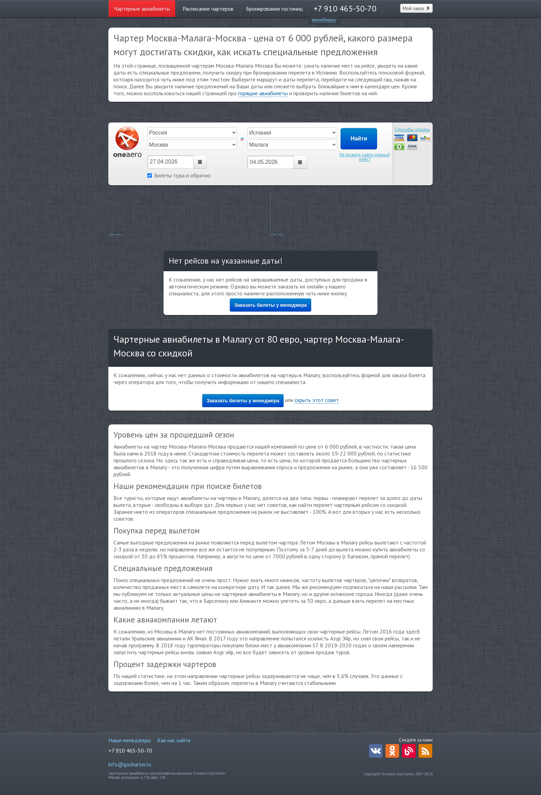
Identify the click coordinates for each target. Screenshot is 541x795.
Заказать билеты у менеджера (270, 305)
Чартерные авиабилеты (142, 8)
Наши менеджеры (129, 740)
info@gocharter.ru (129, 764)
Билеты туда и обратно (178, 175)
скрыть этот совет (317, 399)
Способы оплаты (412, 129)
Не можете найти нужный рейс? (365, 157)
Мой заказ (416, 8)
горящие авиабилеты (263, 93)
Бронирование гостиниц (274, 8)
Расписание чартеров (208, 8)
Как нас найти (173, 740)
